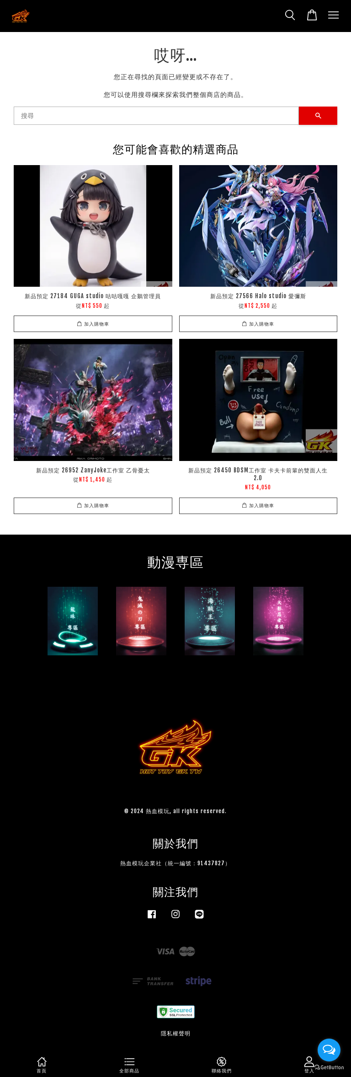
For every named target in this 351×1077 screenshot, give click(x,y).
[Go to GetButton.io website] (329, 1068)
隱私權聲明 (176, 1033)
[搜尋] (156, 116)
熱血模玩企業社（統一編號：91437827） (175, 863)
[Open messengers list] (329, 1050)
